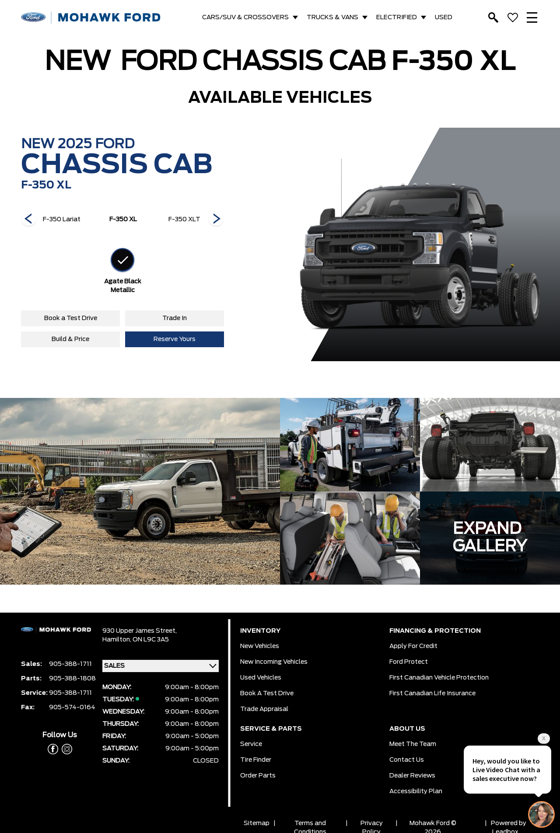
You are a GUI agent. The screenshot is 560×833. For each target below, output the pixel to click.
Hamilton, (117, 640)
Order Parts (258, 776)
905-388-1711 (70, 664)
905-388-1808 (72, 679)
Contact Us (406, 760)
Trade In (174, 318)
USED (443, 17)
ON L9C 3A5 (151, 640)
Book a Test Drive (70, 318)
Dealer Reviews (412, 776)
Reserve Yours (175, 339)
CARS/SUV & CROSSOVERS (245, 17)
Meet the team (412, 744)
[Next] (29, 219)
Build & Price (70, 339)
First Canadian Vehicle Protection (439, 678)
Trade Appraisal (264, 709)
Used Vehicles (260, 678)
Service (251, 744)
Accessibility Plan (415, 791)
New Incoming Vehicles (274, 662)
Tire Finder (255, 760)
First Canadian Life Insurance (432, 693)
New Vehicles (259, 646)
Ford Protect (408, 662)
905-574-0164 (72, 707)
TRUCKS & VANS (332, 17)
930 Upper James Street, (139, 631)
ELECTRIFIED (396, 17)
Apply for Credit (413, 646)
